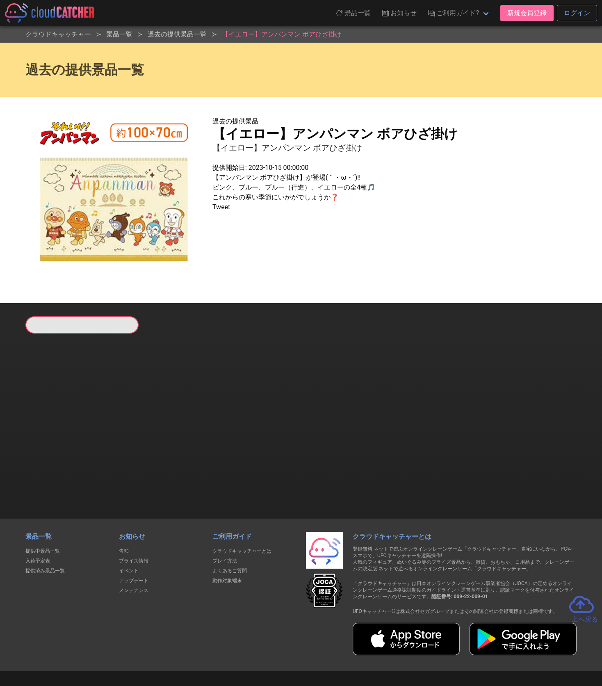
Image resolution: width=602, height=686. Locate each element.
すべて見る (56, 442)
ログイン (577, 13)
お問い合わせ (412, 650)
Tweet (221, 207)
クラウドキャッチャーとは (241, 509)
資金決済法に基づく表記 (280, 650)
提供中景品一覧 (42, 509)
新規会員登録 (527, 13)
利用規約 (229, 650)
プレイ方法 (224, 518)
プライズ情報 (133, 518)
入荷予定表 (37, 518)
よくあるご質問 (229, 528)
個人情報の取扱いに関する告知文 (167, 650)
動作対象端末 (227, 538)
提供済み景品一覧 (45, 528)
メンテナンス (133, 548)
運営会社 (453, 650)
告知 (124, 509)
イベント (129, 528)
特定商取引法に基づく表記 (353, 650)
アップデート (133, 538)
